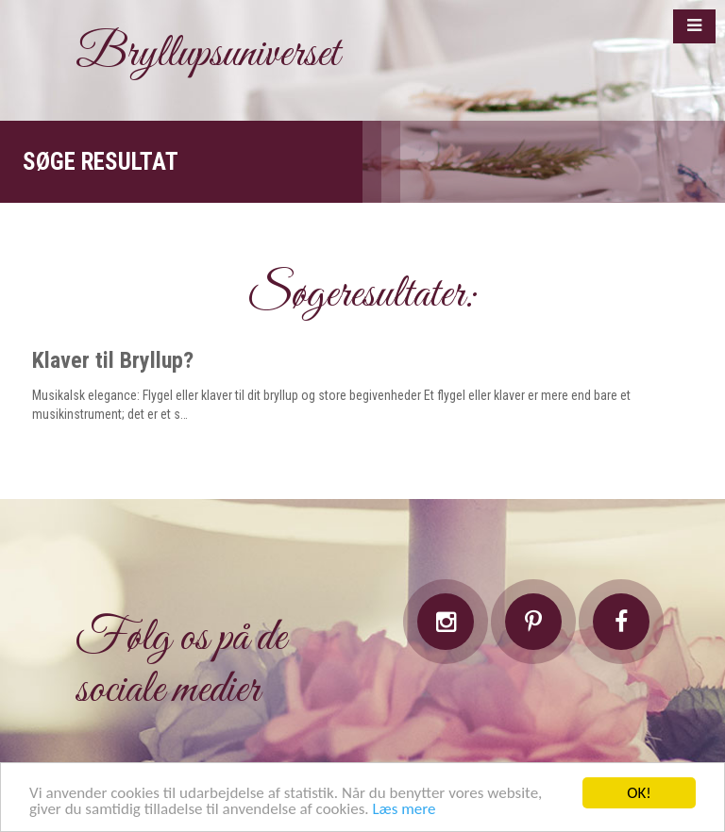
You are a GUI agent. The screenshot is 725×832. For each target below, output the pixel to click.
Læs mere (403, 810)
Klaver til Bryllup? (113, 360)
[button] (694, 26)
